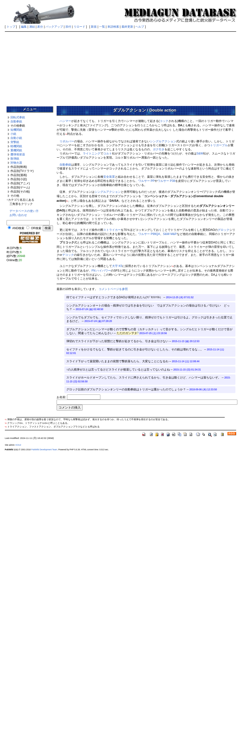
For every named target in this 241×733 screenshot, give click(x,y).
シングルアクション (163, 141)
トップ (11, 26)
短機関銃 (16, 129)
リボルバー (67, 141)
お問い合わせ (18, 215)
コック (164, 121)
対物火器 (16, 162)
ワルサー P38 (166, 181)
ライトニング (91, 153)
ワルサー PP (146, 181)
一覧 (102, 26)
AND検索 (18, 228)
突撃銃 (14, 142)
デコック (68, 255)
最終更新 (127, 26)
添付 (68, 26)
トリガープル (219, 145)
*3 (172, 266)
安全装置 (109, 176)
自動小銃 (16, 138)
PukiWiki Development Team (44, 449)
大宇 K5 (117, 266)
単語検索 (113, 26)
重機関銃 (16, 150)
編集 (24, 26)
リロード (79, 26)
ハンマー (65, 121)
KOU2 (18, 445)
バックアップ (54, 26)
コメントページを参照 (113, 289)
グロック (223, 230)
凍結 (32, 26)
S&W (200, 153)
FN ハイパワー (101, 270)
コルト (107, 153)
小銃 (13, 134)
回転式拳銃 (17, 117)
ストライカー (112, 230)
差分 (40, 26)
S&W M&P (170, 234)
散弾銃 (14, 158)
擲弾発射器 (17, 154)
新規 (94, 26)
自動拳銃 (16, 121)
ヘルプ (139, 26)
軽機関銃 (16, 146)
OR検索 (36, 228)
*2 (67, 201)
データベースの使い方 (24, 211)
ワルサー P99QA (149, 234)
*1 (66, 134)
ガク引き (158, 149)
